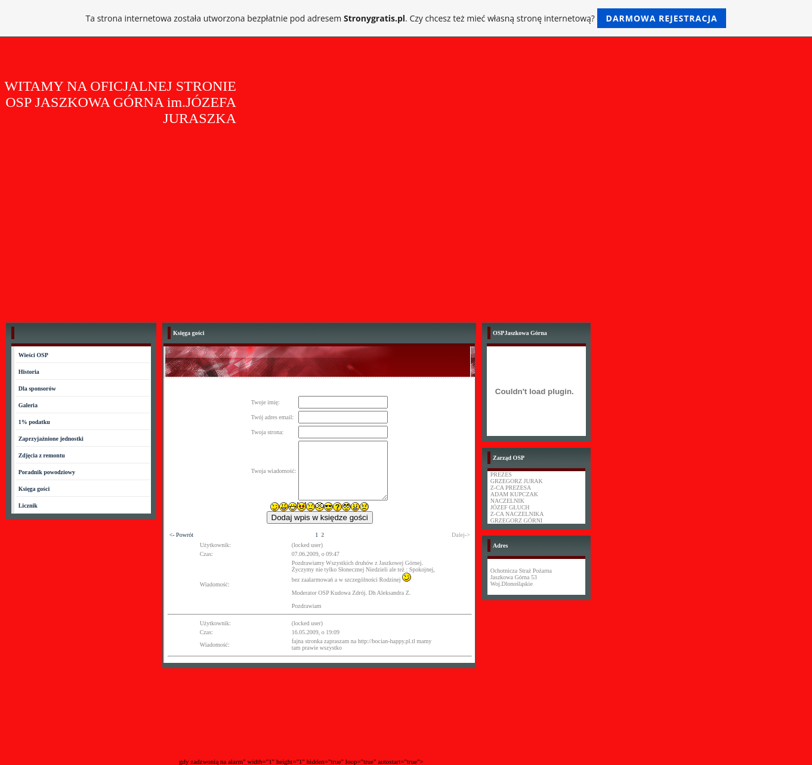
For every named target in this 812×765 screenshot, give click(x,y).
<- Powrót (181, 534)
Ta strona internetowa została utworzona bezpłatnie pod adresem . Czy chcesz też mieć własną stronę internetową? (406, 18)
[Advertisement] (406, 227)
